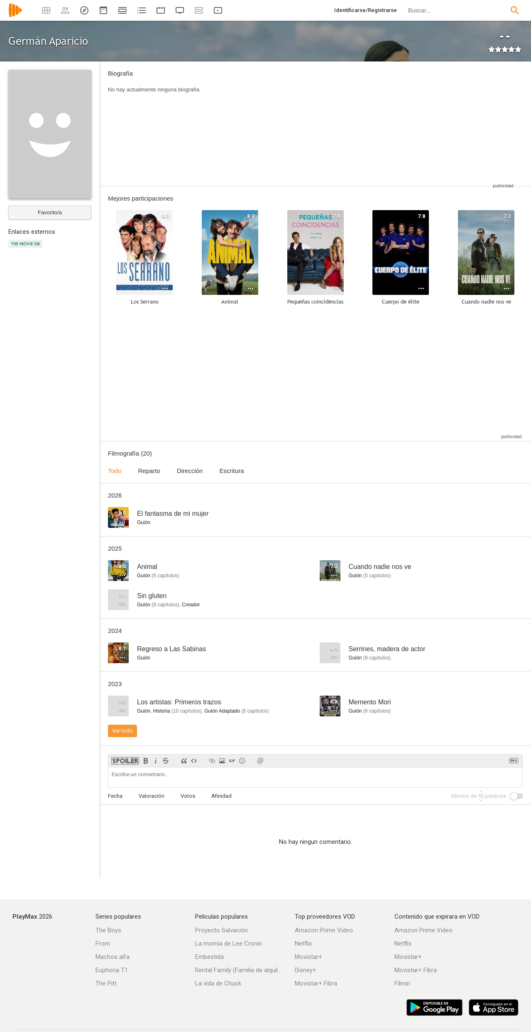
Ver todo (122, 731)
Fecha (115, 796)
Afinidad (221, 796)
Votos (188, 796)
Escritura (231, 470)
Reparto (149, 470)
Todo (115, 470)
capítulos (165, 576)
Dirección (190, 470)
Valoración (151, 796)
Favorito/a (50, 212)
